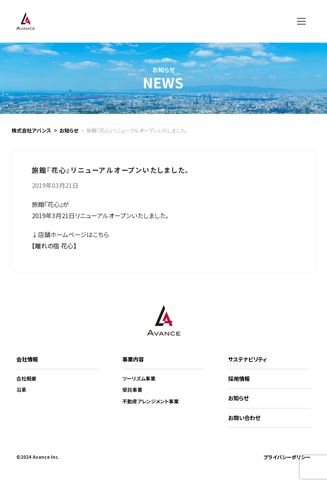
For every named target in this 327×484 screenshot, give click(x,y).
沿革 (21, 389)
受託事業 (132, 389)
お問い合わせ (244, 418)
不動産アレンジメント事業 (150, 401)
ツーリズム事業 (139, 378)
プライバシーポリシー (287, 457)
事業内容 (133, 359)
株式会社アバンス (31, 130)
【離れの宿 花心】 (54, 252)
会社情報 (27, 359)
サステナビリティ (247, 359)
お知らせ (68, 130)
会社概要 (26, 378)
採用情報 (239, 378)
